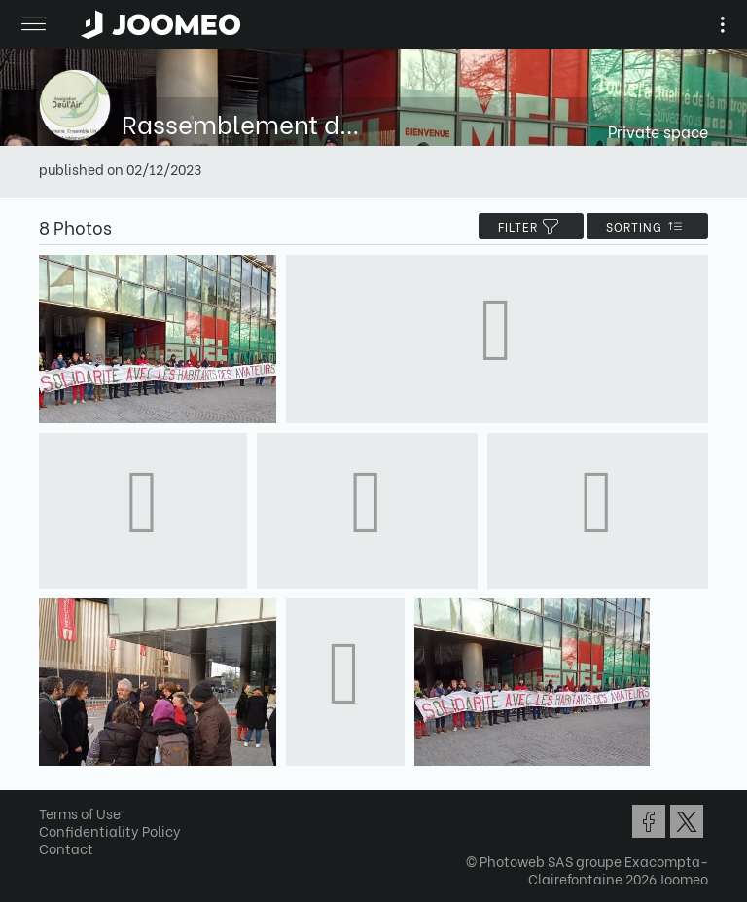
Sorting (647, 226)
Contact (66, 848)
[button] (51, 801)
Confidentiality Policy (110, 830)
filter (531, 226)
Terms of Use (80, 813)
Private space (658, 131)
